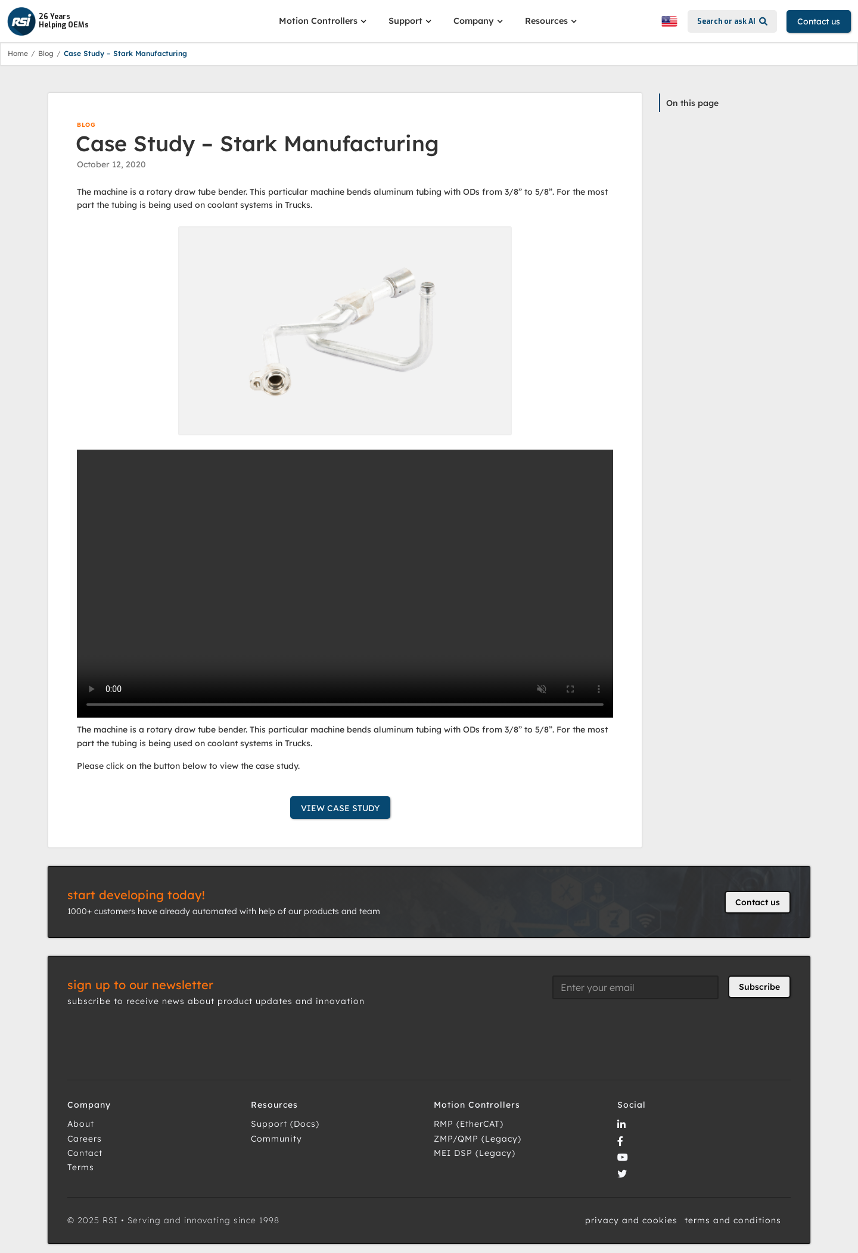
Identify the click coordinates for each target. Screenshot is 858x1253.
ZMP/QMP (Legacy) (477, 1138)
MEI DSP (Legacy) (474, 1153)
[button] (324, 21)
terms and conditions (733, 1220)
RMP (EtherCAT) (468, 1123)
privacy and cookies (631, 1220)
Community (276, 1138)
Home (18, 53)
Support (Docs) (285, 1123)
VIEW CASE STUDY (340, 808)
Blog (46, 53)
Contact (84, 1153)
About (80, 1123)
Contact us (818, 21)
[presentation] (642, 1032)
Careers (84, 1138)
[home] (138, 21)
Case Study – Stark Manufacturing (125, 53)
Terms (80, 1167)
